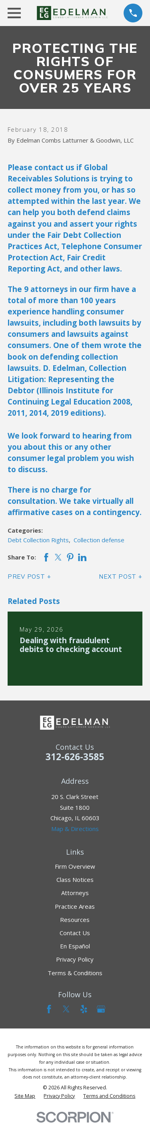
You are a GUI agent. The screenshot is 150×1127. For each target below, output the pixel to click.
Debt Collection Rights (38, 540)
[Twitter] (66, 1009)
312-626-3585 (75, 757)
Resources (75, 920)
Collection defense (99, 540)
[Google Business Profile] (101, 1009)
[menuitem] (24, 1096)
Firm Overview (75, 866)
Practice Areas (75, 906)
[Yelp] (84, 1009)
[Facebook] (49, 1009)
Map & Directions (75, 829)
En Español (75, 946)
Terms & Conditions (75, 973)
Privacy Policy (75, 959)
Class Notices (75, 879)
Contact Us (75, 933)
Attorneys (75, 893)
